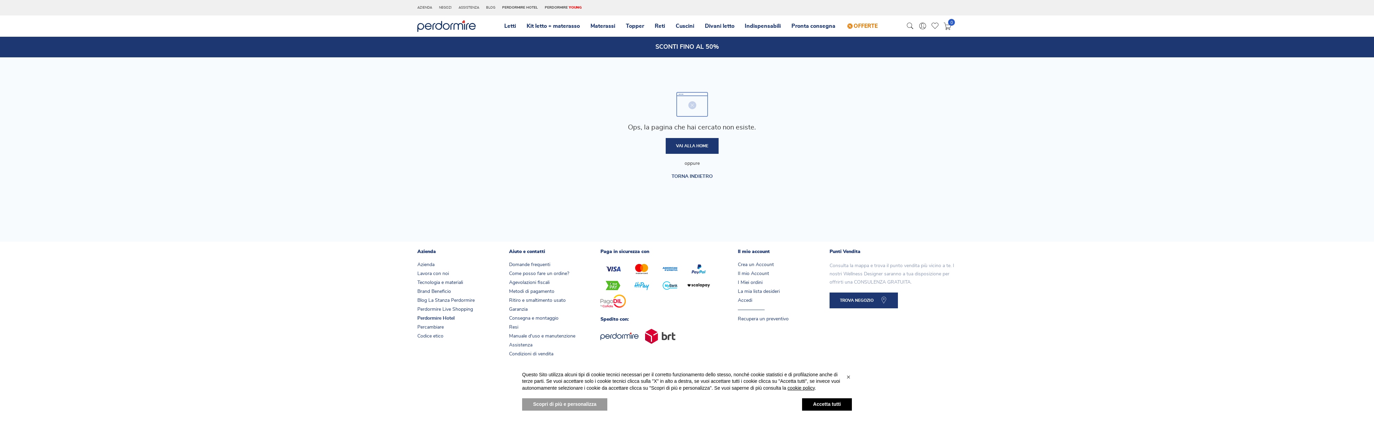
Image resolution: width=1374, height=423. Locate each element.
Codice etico (430, 338)
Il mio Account (753, 276)
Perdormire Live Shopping (445, 312)
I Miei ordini (750, 285)
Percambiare (430, 330)
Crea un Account (756, 267)
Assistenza (469, 7)
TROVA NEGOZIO (859, 305)
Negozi (445, 7)
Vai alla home (692, 148)
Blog (490, 7)
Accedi (745, 303)
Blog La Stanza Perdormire (446, 303)
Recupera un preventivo (763, 321)
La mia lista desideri (759, 294)
